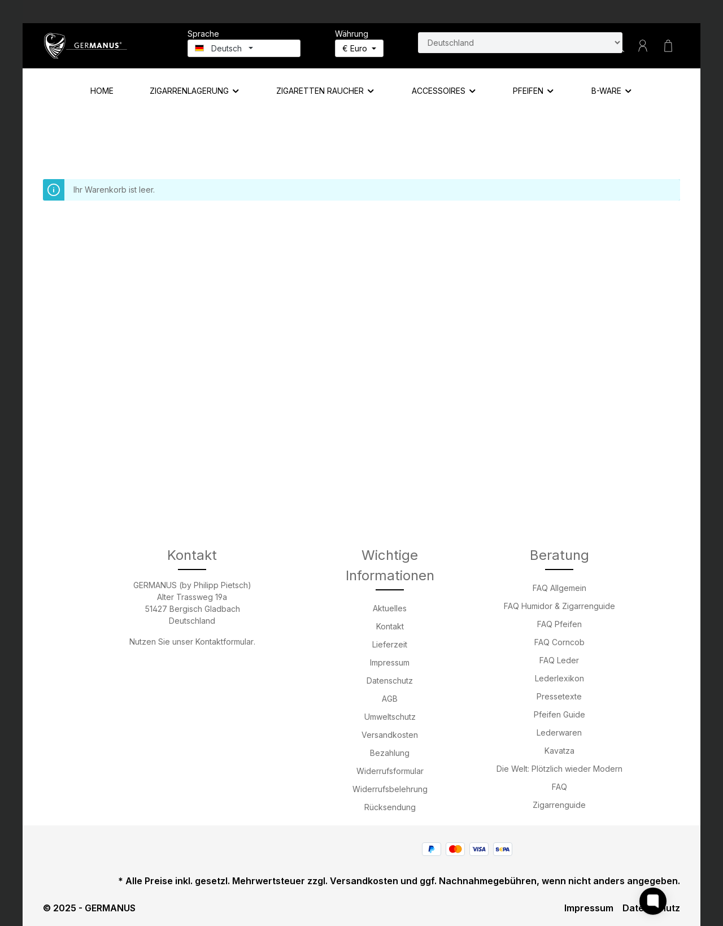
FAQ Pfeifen (559, 624)
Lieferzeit (389, 644)
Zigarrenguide (559, 805)
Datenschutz (390, 680)
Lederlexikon (559, 678)
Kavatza (559, 750)
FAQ (559, 787)
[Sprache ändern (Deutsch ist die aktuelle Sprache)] (244, 48)
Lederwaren (559, 732)
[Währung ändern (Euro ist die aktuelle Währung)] (359, 48)
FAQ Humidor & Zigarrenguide (559, 606)
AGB (390, 698)
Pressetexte (559, 696)
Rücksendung (390, 807)
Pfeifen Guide (559, 714)
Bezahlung (390, 753)
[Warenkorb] (668, 45)
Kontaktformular (224, 641)
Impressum (390, 662)
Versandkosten (390, 735)
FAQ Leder (559, 660)
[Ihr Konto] (642, 45)
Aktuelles (390, 608)
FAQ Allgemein (559, 588)
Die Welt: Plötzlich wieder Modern (559, 768)
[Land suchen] (520, 42)
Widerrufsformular (390, 771)
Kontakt (390, 626)
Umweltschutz (390, 716)
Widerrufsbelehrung (390, 789)
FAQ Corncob (559, 642)
